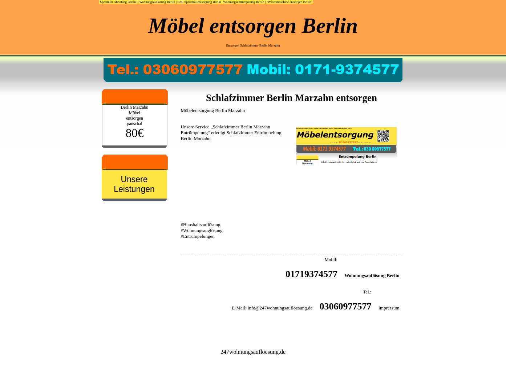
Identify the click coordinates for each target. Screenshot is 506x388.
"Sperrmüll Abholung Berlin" (118, 2)
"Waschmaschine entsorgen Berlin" (290, 2)
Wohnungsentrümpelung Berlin (243, 2)
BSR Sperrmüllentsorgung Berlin (199, 2)
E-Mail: (239, 308)
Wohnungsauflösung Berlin (157, 2)
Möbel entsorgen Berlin (253, 25)
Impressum (389, 308)
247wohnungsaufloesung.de (253, 352)
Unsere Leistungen (134, 184)
